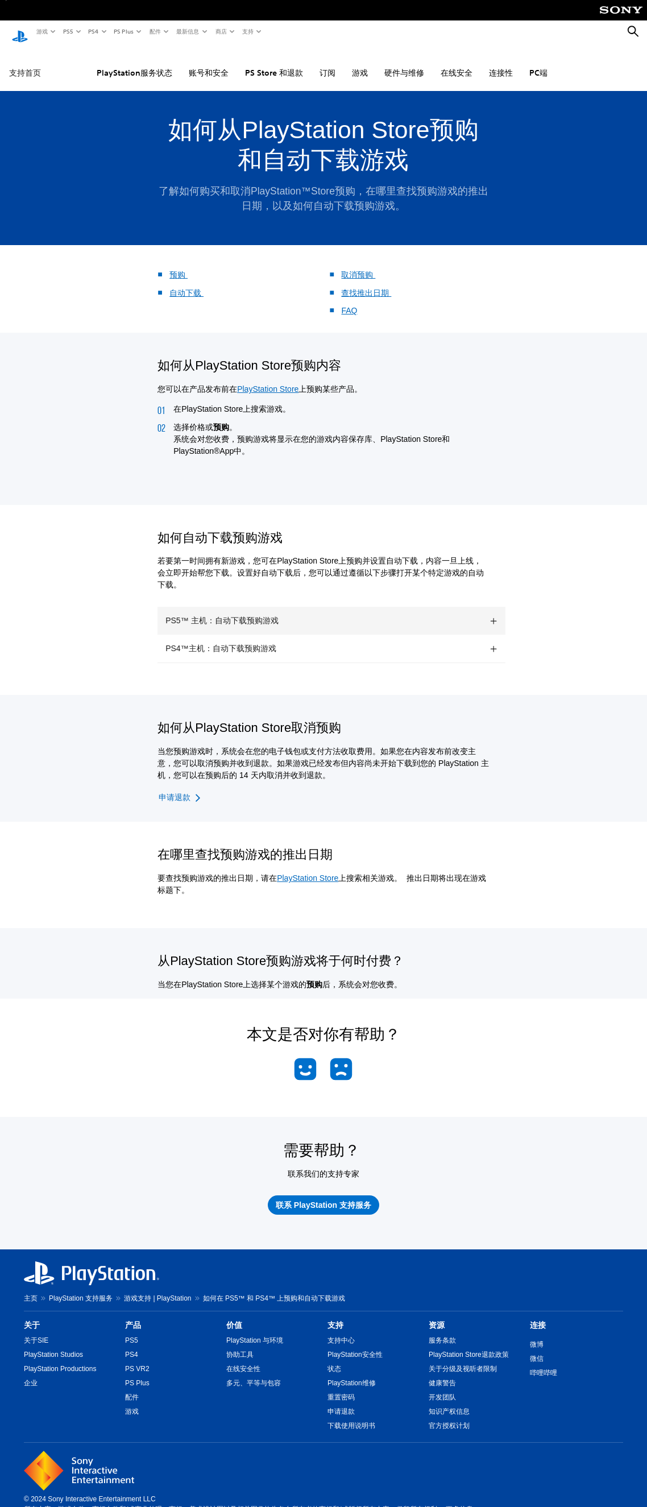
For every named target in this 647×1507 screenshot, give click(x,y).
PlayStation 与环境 (254, 1330)
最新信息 (187, 31)
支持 (247, 31)
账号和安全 (209, 62)
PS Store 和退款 (274, 62)
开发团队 (442, 1386)
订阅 (327, 62)
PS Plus (123, 31)
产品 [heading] (133, 1314)
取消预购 (358, 263)
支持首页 (25, 62)
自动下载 (186, 282)
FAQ (349, 299)
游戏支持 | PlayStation (158, 1287)
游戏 (41, 31)
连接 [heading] (538, 1314)
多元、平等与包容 (253, 1372)
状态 (334, 1358)
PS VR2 (137, 1358)
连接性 (501, 62)
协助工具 (240, 1344)
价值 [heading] (234, 1314)
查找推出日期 (366, 282)
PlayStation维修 (351, 1372)
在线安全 (456, 62)
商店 (220, 31)
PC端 (538, 62)
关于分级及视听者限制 (463, 1358)
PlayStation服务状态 (134, 62)
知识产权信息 (449, 1401)
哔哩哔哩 (543, 1362)
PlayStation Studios (53, 1344)
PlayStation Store (267, 378)
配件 (154, 31)
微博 (537, 1334)
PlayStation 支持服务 (81, 1287)
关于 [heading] (32, 1314)
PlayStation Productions (60, 1358)
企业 (31, 1372)
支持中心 (341, 1330)
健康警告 (442, 1372)
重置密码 (341, 1386)
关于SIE (36, 1330)
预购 (178, 263)
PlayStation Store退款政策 (469, 1344)
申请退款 (341, 1401)
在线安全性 (243, 1358)
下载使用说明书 (351, 1415)
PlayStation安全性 (355, 1344)
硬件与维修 (404, 62)
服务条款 (442, 1330)
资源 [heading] (437, 1314)
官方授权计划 (449, 1415)
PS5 (67, 31)
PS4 (93, 31)
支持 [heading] (335, 1314)
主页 (31, 1287)
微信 (537, 1348)
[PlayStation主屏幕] (20, 32)
